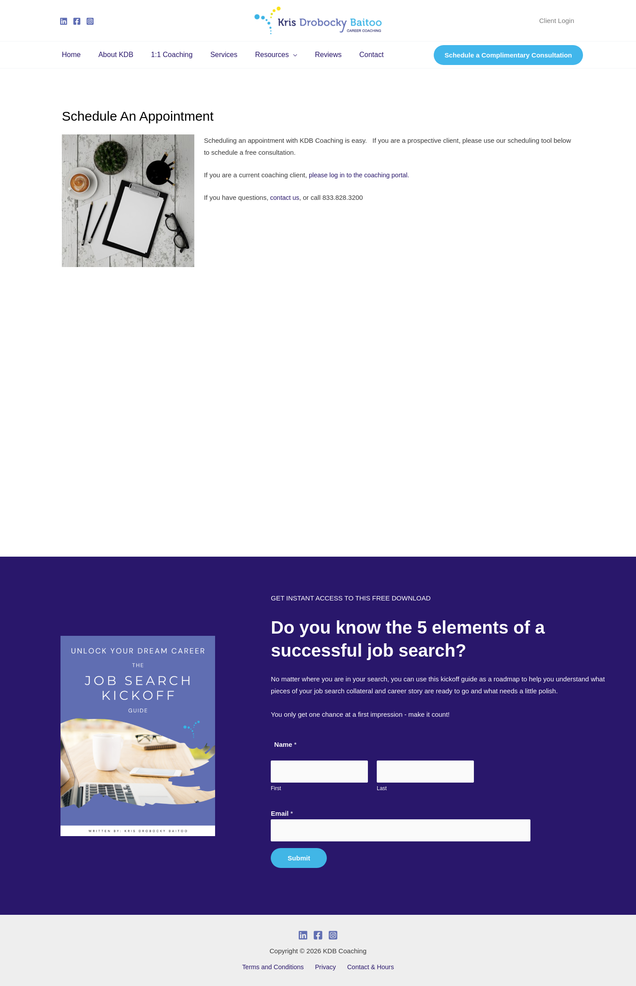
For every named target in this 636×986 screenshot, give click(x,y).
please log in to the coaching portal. (362, 175)
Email (282, 813)
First (276, 787)
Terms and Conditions (276, 967)
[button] (277, 55)
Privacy (326, 967)
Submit (299, 858)
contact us (285, 197)
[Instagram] (90, 21)
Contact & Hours (367, 967)
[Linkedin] (64, 21)
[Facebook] (77, 21)
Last (382, 787)
